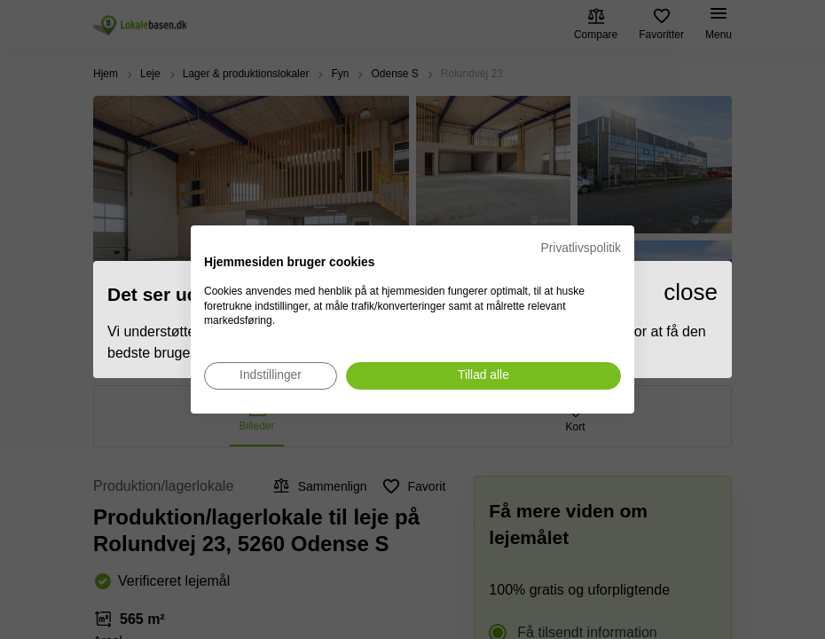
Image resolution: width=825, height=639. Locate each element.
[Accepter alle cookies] (483, 376)
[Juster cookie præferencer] (270, 376)
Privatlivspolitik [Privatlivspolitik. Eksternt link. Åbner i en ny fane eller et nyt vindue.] (581, 248)
